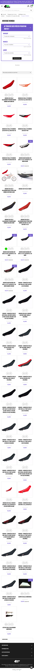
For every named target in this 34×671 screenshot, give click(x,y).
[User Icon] (28, 6)
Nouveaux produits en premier (17, 72)
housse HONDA (5, 639)
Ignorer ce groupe (27, 38)
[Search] (31, 10)
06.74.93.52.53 (28, 2)
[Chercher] (15, 10)
